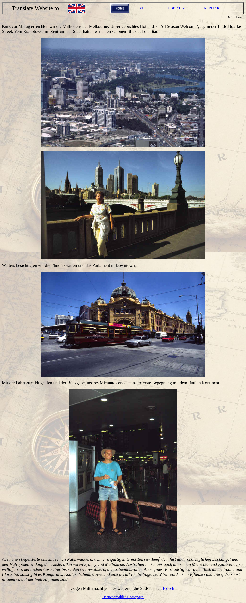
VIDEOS (146, 8)
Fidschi (169, 588)
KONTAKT (213, 8)
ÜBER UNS (177, 8)
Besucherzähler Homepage (123, 597)
